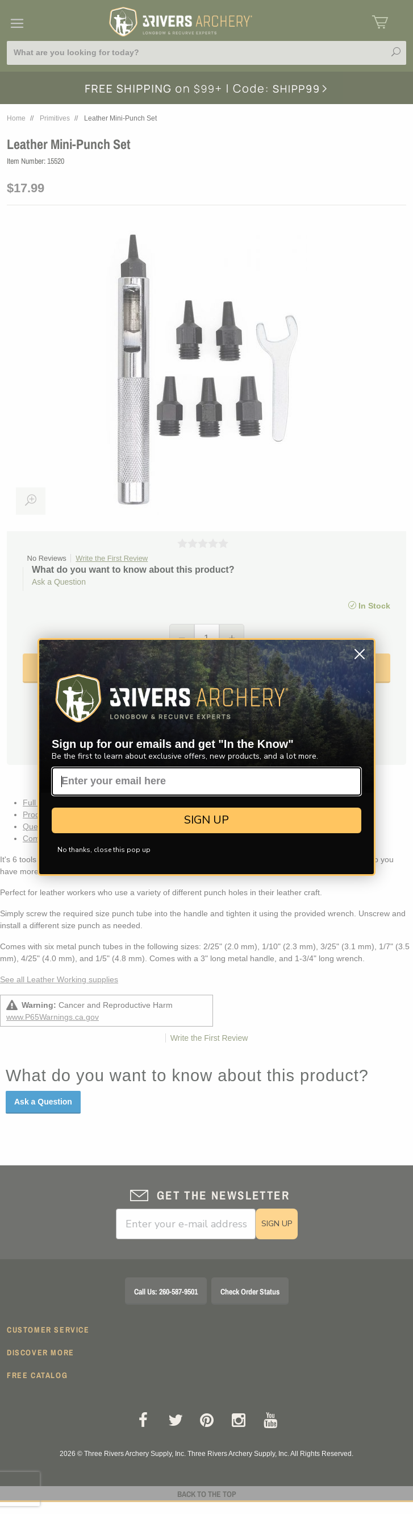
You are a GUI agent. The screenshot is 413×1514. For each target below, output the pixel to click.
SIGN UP (206, 820)
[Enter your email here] (206, 781)
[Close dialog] (359, 654)
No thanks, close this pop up (104, 849)
